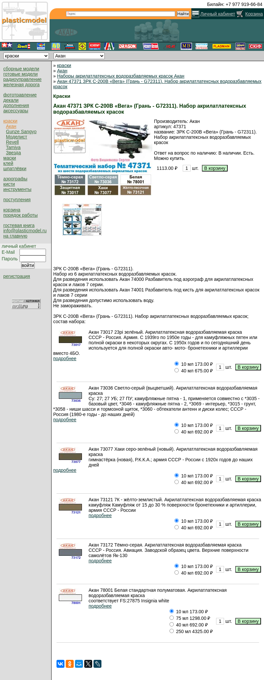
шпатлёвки (14, 168)
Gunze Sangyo (21, 131)
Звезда (13, 152)
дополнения (16, 105)
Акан (11, 126)
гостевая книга (18, 225)
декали (11, 100)
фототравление (20, 94)
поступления (17, 199)
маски (9, 158)
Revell (12, 142)
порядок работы (20, 215)
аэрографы (15, 178)
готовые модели (20, 74)
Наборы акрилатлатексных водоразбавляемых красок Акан (120, 76)
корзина (11, 209)
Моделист (16, 136)
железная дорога (21, 84)
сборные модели (21, 68)
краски (10, 121)
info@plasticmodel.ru (25, 230)
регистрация (16, 276)
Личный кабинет (217, 14)
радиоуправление (22, 79)
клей (8, 163)
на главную (15, 236)
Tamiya (13, 147)
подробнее (64, 358)
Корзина (254, 14)
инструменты (17, 189)
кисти (9, 184)
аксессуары (15, 110)
